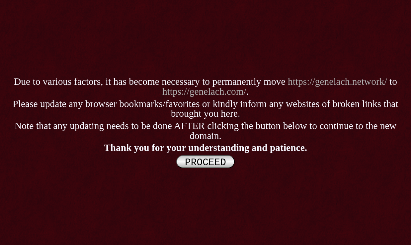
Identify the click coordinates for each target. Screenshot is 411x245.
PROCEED (205, 162)
